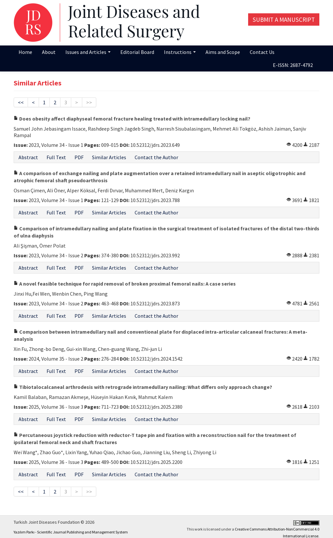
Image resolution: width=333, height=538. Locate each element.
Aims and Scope (223, 52)
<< (21, 102)
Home (25, 52)
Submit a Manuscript (284, 19)
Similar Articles (109, 157)
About (49, 52)
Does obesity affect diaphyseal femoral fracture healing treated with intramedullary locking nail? (132, 118)
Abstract (28, 157)
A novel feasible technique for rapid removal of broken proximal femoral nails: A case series (125, 283)
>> (89, 102)
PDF (79, 157)
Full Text (56, 157)
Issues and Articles (88, 52)
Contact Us (262, 52)
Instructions (180, 52)
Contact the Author (156, 157)
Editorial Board (137, 52)
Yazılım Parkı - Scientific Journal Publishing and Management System (71, 532)
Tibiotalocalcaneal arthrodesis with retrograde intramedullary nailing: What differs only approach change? (143, 387)
